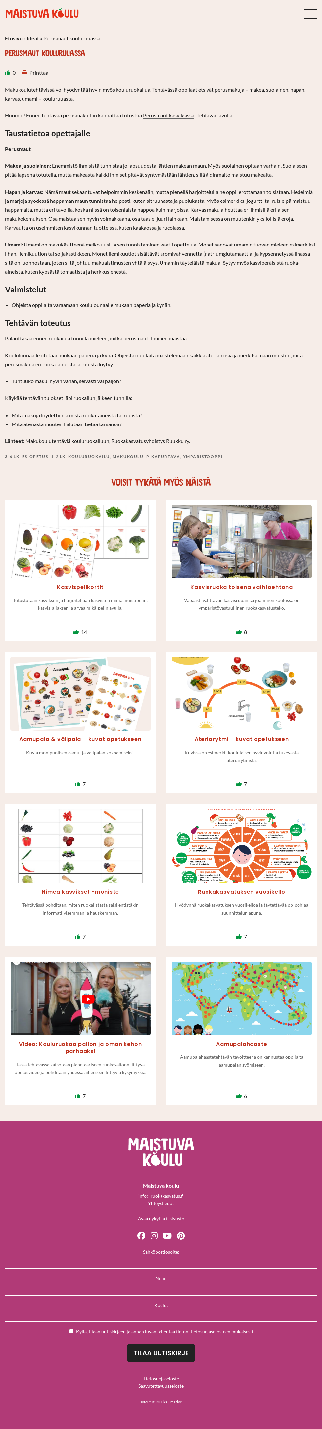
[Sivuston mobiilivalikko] (310, 14)
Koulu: (161, 1305)
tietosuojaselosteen (210, 1331)
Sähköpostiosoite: (161, 1252)
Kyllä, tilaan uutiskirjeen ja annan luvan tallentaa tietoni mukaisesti (161, 1331)
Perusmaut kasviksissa (168, 115)
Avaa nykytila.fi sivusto (161, 1218)
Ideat (33, 38)
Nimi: (161, 1278)
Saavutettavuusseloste (161, 1386)
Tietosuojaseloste (161, 1378)
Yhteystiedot (161, 1203)
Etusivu (14, 38)
